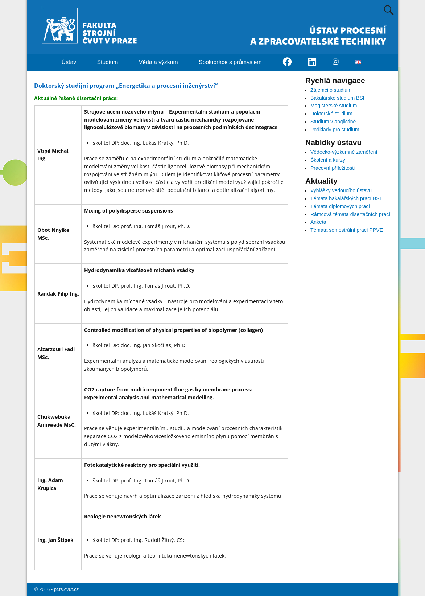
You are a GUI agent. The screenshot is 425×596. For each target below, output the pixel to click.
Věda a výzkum (162, 62)
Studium (112, 62)
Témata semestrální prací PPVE (346, 230)
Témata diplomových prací (340, 206)
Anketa (318, 222)
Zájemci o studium (331, 90)
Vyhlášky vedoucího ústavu (341, 190)
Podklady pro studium (334, 129)
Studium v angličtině (333, 121)
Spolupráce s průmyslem (234, 62)
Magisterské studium (333, 105)
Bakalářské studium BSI (337, 98)
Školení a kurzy (327, 160)
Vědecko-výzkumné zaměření (343, 152)
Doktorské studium (331, 113)
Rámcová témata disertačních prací (350, 214)
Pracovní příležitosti (332, 168)
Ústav (73, 62)
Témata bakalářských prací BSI (345, 198)
